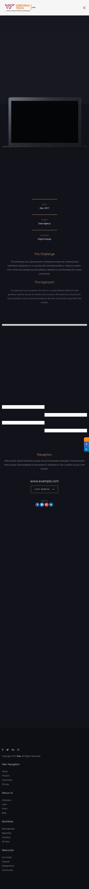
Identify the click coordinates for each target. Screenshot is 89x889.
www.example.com (44, 481)
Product (5, 775)
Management (8, 829)
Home (5, 771)
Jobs (4, 804)
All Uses (6, 841)
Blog (4, 813)
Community (7, 870)
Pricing (5, 784)
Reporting (6, 833)
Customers (7, 780)
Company (6, 800)
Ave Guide (7, 857)
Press (4, 808)
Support (6, 861)
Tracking (6, 837)
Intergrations (8, 866)
